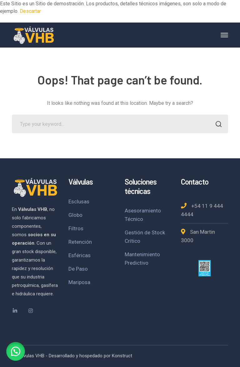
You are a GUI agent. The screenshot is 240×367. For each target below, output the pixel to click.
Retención (80, 242)
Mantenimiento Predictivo (142, 258)
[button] (15, 351)
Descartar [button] (30, 11)
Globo (75, 215)
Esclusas (78, 201)
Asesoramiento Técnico (143, 214)
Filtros (75, 228)
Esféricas (79, 255)
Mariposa (79, 282)
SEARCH (217, 124)
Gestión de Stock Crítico (145, 236)
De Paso (78, 269)
